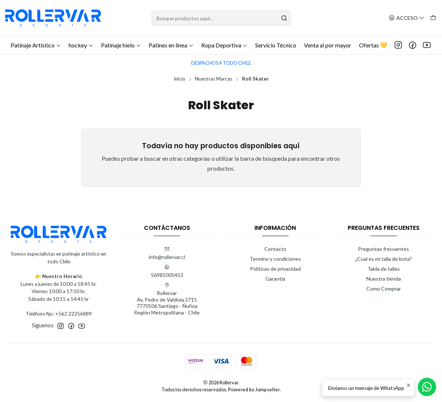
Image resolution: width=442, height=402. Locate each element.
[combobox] (221, 18)
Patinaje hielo (121, 45)
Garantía (275, 278)
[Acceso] (406, 18)
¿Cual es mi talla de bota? (383, 259)
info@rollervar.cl (167, 253)
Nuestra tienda (383, 278)
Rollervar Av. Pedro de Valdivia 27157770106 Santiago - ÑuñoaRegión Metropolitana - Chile (167, 299)
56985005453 (167, 271)
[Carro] (433, 18)
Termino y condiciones (275, 259)
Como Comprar (383, 288)
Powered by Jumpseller (254, 389)
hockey (81, 45)
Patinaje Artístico (36, 45)
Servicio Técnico (275, 45)
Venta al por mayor (327, 45)
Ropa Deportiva (224, 45)
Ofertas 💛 (373, 45)
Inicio (179, 79)
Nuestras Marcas (213, 79)
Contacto (275, 249)
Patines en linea (171, 45)
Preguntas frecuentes (383, 249)
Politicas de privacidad (275, 269)
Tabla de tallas (383, 269)
